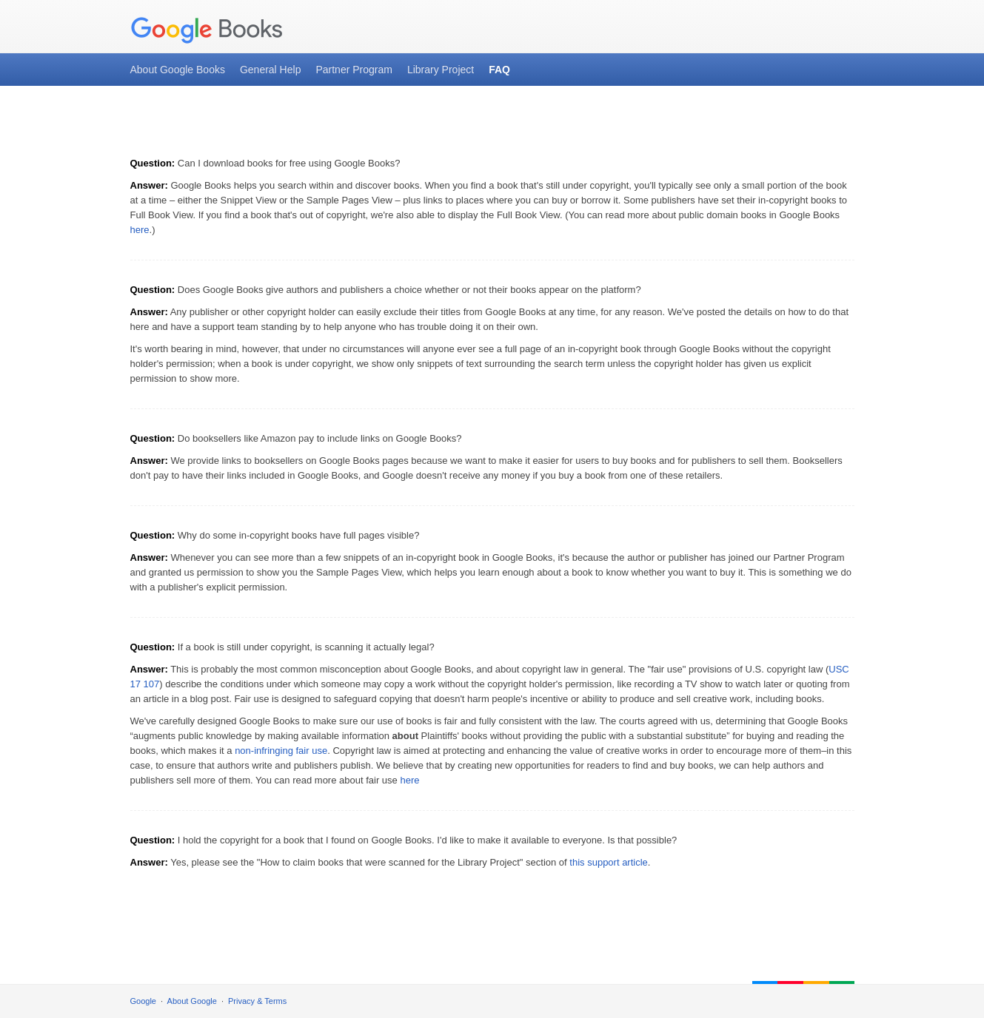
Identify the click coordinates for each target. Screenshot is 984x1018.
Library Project (440, 69)
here (140, 229)
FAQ (499, 69)
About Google (192, 1001)
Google (143, 1001)
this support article (608, 862)
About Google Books (177, 69)
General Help (270, 69)
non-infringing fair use (281, 750)
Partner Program (353, 69)
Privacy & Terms (257, 1001)
